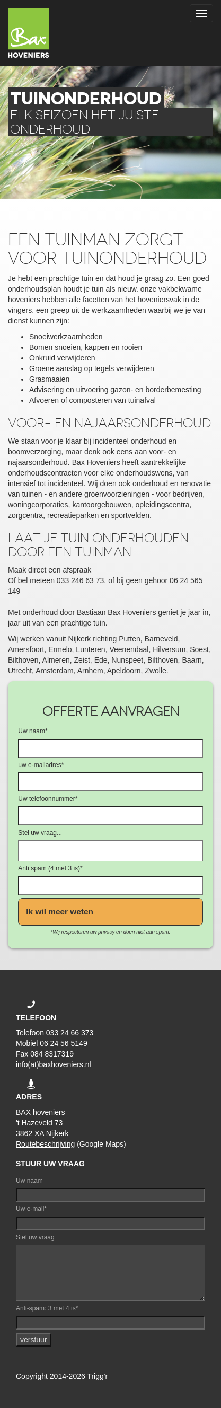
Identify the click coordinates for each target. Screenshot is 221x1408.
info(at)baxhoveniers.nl (53, 1064)
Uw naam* (32, 731)
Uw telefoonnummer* (47, 799)
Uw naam (29, 1180)
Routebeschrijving (45, 1144)
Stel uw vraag (35, 1237)
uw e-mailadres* (41, 765)
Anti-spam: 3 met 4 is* (47, 1308)
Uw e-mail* (31, 1208)
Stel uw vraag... (40, 833)
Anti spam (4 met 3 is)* (50, 868)
